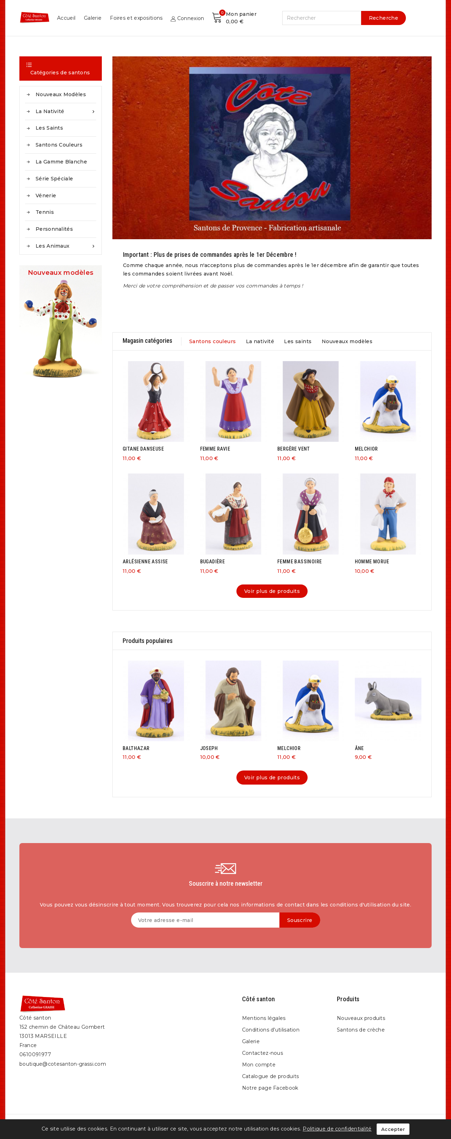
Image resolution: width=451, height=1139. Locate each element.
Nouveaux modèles (61, 94)
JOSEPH (209, 748)
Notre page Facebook (270, 1088)
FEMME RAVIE (215, 449)
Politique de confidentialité (337, 1129)
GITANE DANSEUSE (143, 449)
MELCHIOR (366, 449)
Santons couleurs (59, 145)
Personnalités (54, 229)
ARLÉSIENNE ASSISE (145, 561)
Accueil (241, 18)
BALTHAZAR (136, 748)
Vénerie (46, 195)
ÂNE (359, 748)
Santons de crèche (361, 1030)
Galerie (268, 18)
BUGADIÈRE (212, 561)
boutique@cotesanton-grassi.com (62, 1064)
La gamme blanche (61, 162)
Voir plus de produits (272, 591)
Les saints (49, 128)
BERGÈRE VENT (293, 449)
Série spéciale (54, 178)
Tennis (45, 212)
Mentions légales (264, 1018)
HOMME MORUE (372, 561)
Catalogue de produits (270, 1076)
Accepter (393, 1129)
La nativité (66, 111)
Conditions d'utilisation (270, 1030)
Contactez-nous (262, 1053)
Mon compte (259, 1064)
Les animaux (66, 246)
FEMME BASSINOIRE (299, 561)
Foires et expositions (311, 18)
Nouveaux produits (361, 1018)
